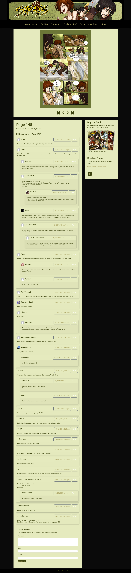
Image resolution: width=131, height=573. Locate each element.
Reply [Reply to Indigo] (74, 396)
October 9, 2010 (28, 129)
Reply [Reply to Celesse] (74, 264)
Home (27, 24)
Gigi (19, 469)
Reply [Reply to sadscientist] (74, 176)
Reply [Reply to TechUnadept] (74, 292)
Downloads (93, 24)
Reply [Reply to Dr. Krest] (74, 279)
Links (103, 24)
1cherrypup (22, 439)
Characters (56, 24)
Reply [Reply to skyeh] (74, 140)
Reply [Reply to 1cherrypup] (74, 439)
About (35, 24)
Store (82, 24)
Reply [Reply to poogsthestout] (74, 516)
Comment (21, 536)
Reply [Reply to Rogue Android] (74, 348)
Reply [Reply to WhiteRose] (74, 312)
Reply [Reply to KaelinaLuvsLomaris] (74, 337)
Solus (27, 210)
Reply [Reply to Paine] (74, 254)
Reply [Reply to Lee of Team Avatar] (72, 238)
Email (19, 555)
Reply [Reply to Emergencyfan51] (74, 302)
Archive (44, 24)
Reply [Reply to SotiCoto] (72, 192)
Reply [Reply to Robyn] (74, 429)
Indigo (23, 395)
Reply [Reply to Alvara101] (74, 381)
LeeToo (70, 571)
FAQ (75, 24)
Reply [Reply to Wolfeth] (74, 371)
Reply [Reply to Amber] (74, 409)
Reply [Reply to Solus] (74, 210)
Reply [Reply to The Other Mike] (74, 225)
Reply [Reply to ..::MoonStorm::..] (74, 493)
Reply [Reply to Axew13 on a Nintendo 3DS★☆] (74, 480)
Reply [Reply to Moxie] (74, 150)
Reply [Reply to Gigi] (74, 470)
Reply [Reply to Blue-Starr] (74, 161)
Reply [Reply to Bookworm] (74, 459)
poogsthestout (23, 516)
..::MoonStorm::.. (27, 493)
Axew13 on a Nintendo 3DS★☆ (29, 479)
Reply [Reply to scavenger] (74, 358)
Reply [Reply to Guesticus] (74, 323)
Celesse (38, 129)
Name (19, 548)
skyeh (23, 139)
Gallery (67, 24)
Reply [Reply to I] (74, 449)
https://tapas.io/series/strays (96, 166)
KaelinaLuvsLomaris (28, 337)
